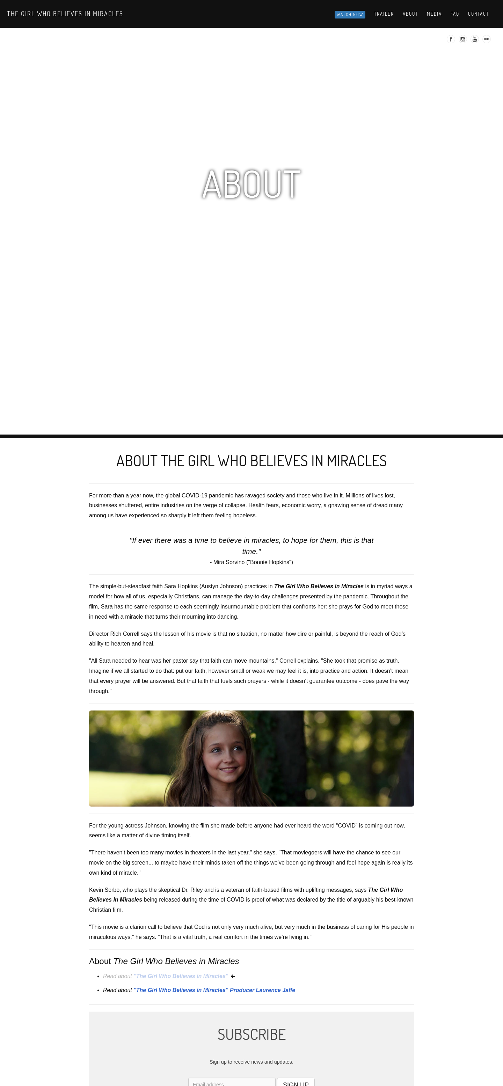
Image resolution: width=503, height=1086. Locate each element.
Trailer (384, 14)
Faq (455, 14)
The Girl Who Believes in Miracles (65, 13)
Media (434, 14)
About (410, 14)
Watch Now (350, 14)
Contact (478, 14)
